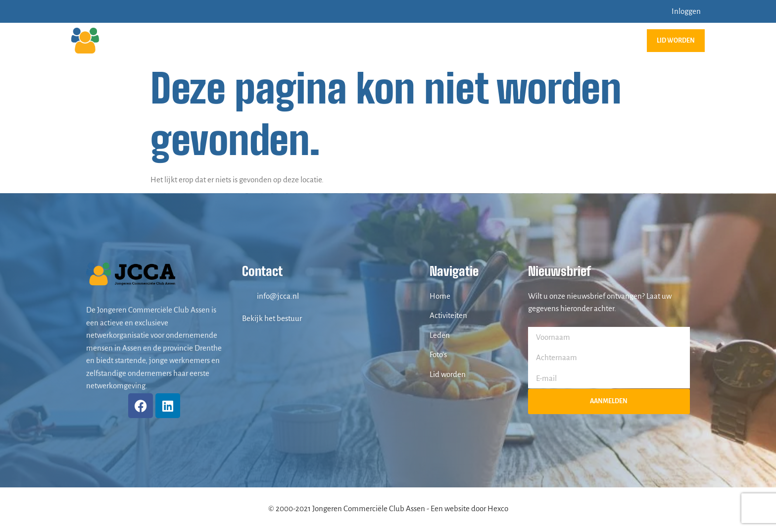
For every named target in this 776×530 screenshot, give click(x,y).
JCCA (388, 40)
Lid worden (676, 40)
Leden (533, 40)
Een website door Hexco (469, 508)
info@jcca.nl (278, 296)
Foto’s (494, 40)
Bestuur (576, 40)
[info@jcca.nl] (247, 296)
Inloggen (686, 11)
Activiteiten (439, 40)
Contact (623, 40)
